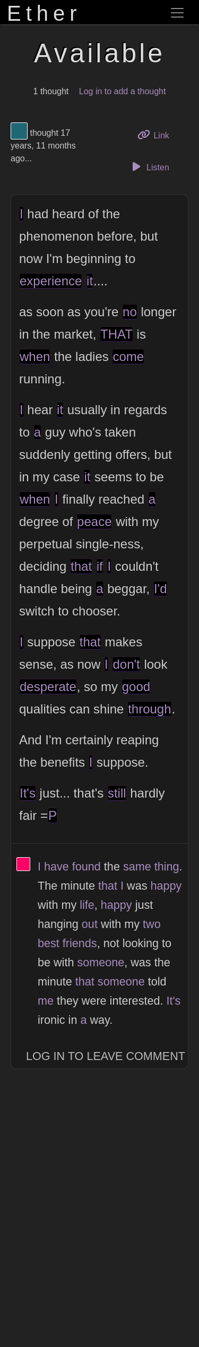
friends (80, 943)
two (152, 924)
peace (94, 521)
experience (51, 281)
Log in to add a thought (122, 91)
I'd (160, 588)
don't (126, 664)
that (81, 566)
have (56, 866)
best (48, 943)
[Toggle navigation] (177, 12)
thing (166, 866)
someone (100, 962)
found (86, 866)
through (149, 709)
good (136, 686)
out (90, 924)
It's (28, 793)
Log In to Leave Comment (105, 1056)
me (46, 1000)
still (117, 793)
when (35, 356)
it (89, 281)
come (128, 356)
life (87, 904)
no (130, 312)
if (100, 566)
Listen (149, 166)
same (137, 866)
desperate (48, 686)
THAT (116, 334)
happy (165, 885)
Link (157, 134)
